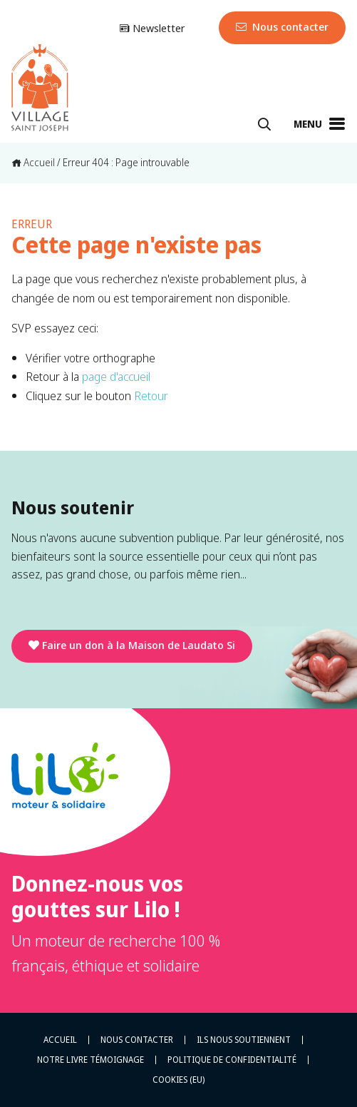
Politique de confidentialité (231, 1060)
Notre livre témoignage (90, 1060)
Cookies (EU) (178, 1080)
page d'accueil (116, 376)
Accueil (33, 162)
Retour (151, 395)
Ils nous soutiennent (244, 1040)
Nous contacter (282, 26)
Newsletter (152, 28)
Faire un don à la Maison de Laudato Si (132, 645)
